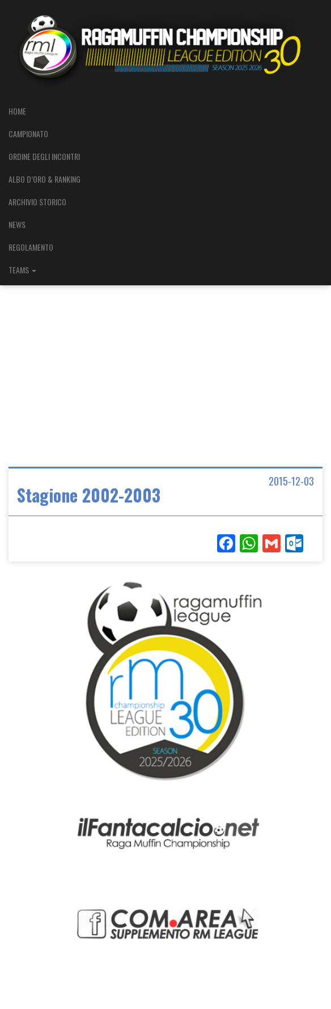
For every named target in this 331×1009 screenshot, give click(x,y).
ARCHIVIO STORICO (37, 202)
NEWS (17, 224)
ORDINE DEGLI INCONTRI (44, 156)
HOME (17, 111)
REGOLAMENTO (31, 247)
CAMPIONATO (28, 134)
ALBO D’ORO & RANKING (44, 179)
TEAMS (22, 270)
